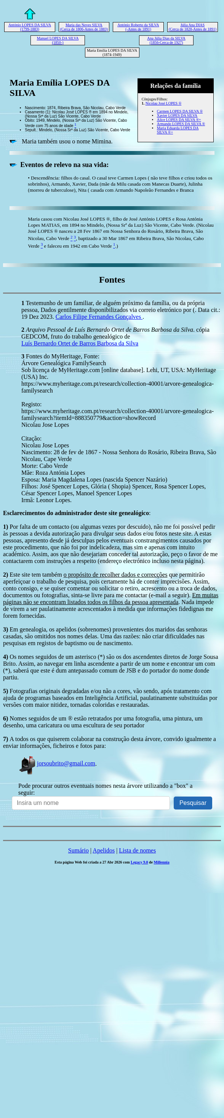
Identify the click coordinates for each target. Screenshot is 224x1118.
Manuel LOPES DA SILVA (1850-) (58, 40)
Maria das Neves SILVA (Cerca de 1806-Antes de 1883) (84, 27)
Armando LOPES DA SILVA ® (181, 124)
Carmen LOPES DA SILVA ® (180, 111)
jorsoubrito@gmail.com (56, 763)
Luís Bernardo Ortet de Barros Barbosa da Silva (79, 343)
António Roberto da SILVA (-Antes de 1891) (138, 27)
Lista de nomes (137, 850)
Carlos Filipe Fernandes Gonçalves (99, 316)
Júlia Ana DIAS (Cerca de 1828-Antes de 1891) (193, 27)
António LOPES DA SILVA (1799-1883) (29, 27)
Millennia (162, 862)
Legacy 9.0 (139, 862)
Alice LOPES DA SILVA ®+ (179, 120)
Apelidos (104, 850)
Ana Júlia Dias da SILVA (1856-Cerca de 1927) (166, 40)
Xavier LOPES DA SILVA (177, 115)
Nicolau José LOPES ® (164, 103)
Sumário (78, 850)
